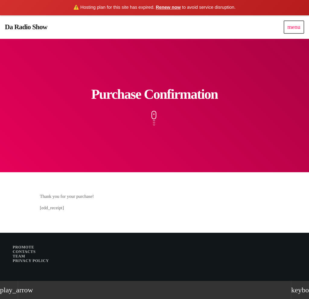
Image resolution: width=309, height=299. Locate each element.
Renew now (168, 7)
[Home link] (26, 27)
